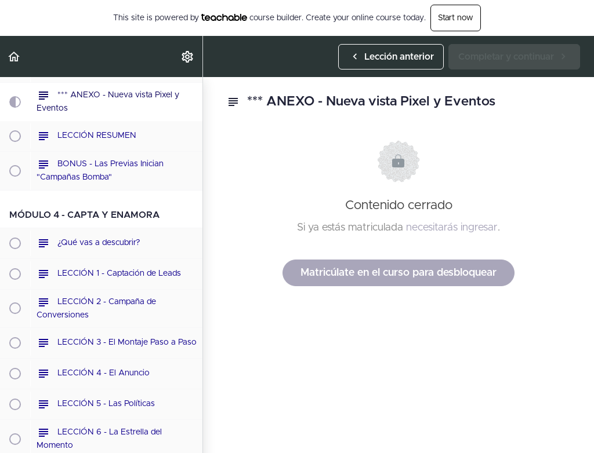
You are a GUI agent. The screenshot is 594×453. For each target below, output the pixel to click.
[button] (14, 56)
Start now (455, 18)
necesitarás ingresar (452, 227)
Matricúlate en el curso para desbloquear (398, 273)
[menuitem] (187, 56)
